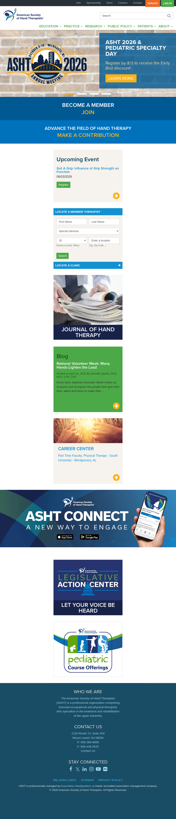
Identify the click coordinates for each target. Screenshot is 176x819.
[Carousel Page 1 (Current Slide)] (69, 94)
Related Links (64, 780)
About (165, 26)
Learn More (121, 78)
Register (63, 184)
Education (50, 26)
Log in (167, 3)
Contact (137, 2)
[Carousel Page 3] (94, 94)
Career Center (76, 448)
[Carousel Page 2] (82, 94)
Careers (122, 2)
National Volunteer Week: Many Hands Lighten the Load (83, 365)
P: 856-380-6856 (88, 742)
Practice (73, 26)
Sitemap (87, 780)
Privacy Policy (111, 780)
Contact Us (88, 750)
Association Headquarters (76, 786)
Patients (147, 26)
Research (95, 26)
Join (78, 2)
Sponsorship (93, 2)
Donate (153, 3)
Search (168, 15)
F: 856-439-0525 (88, 746)
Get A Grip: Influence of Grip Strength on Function (88, 170)
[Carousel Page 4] (106, 94)
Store (109, 2)
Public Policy (121, 26)
